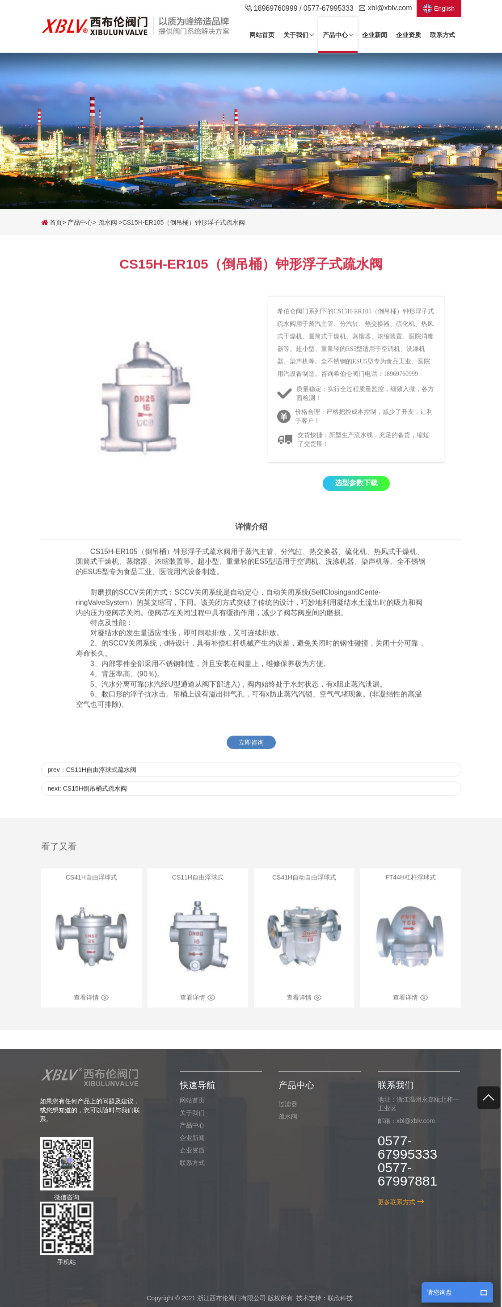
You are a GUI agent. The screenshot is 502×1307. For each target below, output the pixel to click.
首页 (52, 222)
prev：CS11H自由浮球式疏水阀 (92, 779)
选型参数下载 (356, 493)
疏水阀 (107, 222)
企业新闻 (188, 1137)
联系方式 (188, 1162)
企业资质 (188, 1150)
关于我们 (188, 1112)
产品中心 (80, 222)
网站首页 (188, 1100)
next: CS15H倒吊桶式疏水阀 (87, 798)
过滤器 (283, 1103)
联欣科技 (336, 1298)
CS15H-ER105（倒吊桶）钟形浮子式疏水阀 (183, 222)
